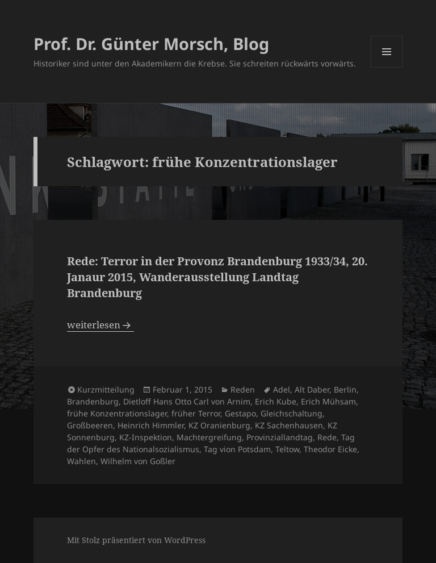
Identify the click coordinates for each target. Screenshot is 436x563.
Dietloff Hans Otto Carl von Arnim (186, 401)
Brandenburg (93, 401)
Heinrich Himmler (151, 425)
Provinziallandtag (279, 437)
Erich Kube (275, 401)
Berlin (345, 389)
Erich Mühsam (328, 401)
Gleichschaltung (291, 413)
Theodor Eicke (330, 449)
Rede (327, 437)
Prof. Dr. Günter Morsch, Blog (151, 43)
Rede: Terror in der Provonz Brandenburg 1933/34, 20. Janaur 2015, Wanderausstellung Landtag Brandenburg (217, 277)
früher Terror (195, 413)
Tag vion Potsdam (237, 449)
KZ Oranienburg (219, 425)
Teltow (287, 449)
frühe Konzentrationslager (117, 413)
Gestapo (240, 413)
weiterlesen (100, 324)
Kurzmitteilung (106, 389)
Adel (281, 389)
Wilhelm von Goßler (137, 461)
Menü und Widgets (387, 67)
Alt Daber (312, 389)
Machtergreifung (209, 437)
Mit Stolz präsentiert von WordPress (136, 540)
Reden (242, 389)
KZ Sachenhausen (289, 425)
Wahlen (81, 461)
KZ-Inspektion (145, 437)
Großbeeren (90, 425)
